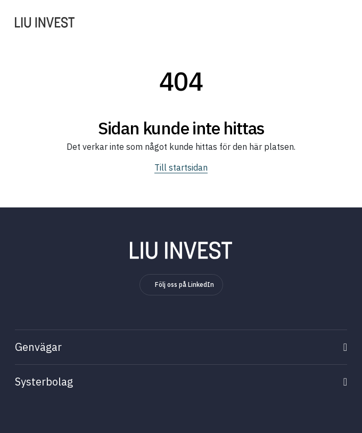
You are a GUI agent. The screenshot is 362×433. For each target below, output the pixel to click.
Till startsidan (181, 167)
